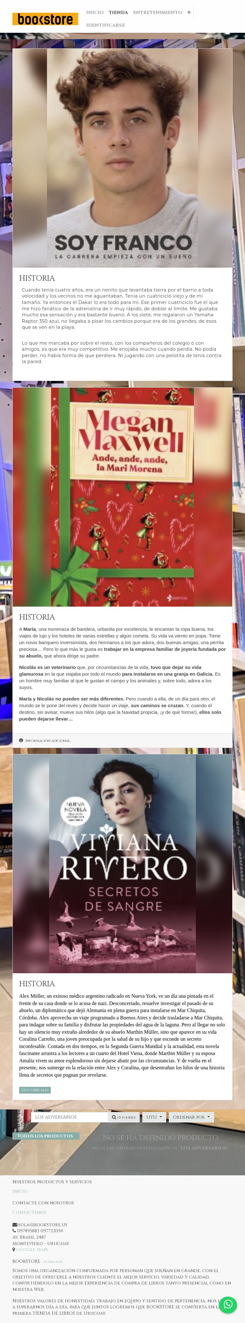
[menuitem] (95, 12)
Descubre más (35, 1090)
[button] (189, 12)
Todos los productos (45, 1136)
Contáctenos (29, 1212)
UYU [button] (152, 1117)
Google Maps (32, 1250)
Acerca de (53, 1261)
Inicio (19, 1191)
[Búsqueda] (124, 1117)
